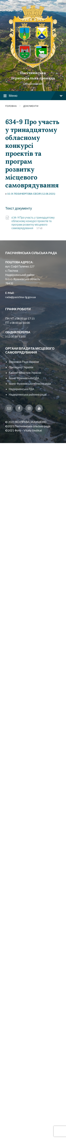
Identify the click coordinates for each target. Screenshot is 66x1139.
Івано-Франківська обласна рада (30, 383)
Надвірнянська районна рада (27, 394)
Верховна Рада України (24, 361)
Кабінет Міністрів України (25, 372)
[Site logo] (33, 66)
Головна (11, 106)
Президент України (21, 367)
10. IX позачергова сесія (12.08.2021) (31, 193)
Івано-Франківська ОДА (24, 378)
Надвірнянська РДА (21, 389)
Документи (30, 106)
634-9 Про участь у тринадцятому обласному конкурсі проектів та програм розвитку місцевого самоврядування (33, 223)
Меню (33, 96)
